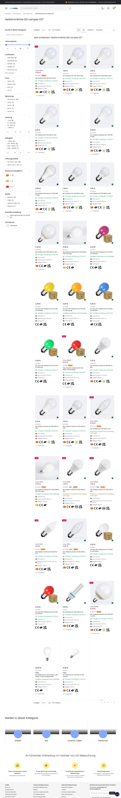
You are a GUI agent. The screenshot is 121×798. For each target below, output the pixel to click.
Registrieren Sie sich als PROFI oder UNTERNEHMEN (82, 2)
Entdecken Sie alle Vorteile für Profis (107, 2)
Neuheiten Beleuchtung (40, 787)
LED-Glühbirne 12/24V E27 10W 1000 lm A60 (46, 427)
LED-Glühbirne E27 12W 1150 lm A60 (45, 135)
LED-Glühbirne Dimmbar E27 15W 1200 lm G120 (101, 615)
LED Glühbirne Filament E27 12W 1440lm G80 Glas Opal (47, 490)
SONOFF (18, 741)
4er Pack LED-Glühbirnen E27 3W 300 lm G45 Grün (46, 366)
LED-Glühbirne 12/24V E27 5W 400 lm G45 (74, 427)
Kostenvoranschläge (39, 797)
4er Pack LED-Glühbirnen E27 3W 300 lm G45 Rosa (101, 253)
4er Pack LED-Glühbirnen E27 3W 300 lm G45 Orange (74, 309)
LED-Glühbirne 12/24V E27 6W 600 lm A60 (101, 366)
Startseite (8, 14)
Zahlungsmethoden (11, 794)
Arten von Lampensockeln (41, 792)
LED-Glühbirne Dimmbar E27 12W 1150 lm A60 (101, 136)
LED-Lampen (17, 14)
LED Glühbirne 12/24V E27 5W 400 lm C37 (46, 552)
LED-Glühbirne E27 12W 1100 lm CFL (73, 612)
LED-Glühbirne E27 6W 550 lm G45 (100, 193)
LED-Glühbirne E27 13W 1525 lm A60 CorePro (73, 675)
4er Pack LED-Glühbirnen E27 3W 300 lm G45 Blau (101, 309)
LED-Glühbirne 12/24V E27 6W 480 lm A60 (74, 490)
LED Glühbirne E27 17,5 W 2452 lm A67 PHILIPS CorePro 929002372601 (46, 675)
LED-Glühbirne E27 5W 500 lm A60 (45, 78)
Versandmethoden (10, 792)
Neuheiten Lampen (67, 787)
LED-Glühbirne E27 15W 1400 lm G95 (46, 252)
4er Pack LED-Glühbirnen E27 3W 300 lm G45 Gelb (46, 309)
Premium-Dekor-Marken (69, 792)
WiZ (46, 741)
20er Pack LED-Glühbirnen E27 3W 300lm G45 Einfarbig (73, 369)
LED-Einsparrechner (39, 794)
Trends (64, 790)
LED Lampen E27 (28, 14)
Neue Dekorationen (67, 794)
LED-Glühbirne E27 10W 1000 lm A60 (100, 76)
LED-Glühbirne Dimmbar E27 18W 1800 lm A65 (46, 194)
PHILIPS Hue (103, 741)
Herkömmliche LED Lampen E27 (44, 14)
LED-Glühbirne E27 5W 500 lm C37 (100, 429)
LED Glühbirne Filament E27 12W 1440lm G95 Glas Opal (74, 253)
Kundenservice (9, 790)
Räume (64, 797)
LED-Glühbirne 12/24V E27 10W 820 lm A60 (101, 490)
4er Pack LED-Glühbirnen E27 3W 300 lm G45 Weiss (101, 550)
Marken (35, 790)
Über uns (7, 787)
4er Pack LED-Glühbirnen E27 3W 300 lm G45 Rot (46, 613)
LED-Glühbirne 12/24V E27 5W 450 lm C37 (74, 552)
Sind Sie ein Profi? (10, 797)
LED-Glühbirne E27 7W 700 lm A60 (73, 76)
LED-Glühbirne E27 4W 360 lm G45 (73, 193)
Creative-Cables (75, 741)
